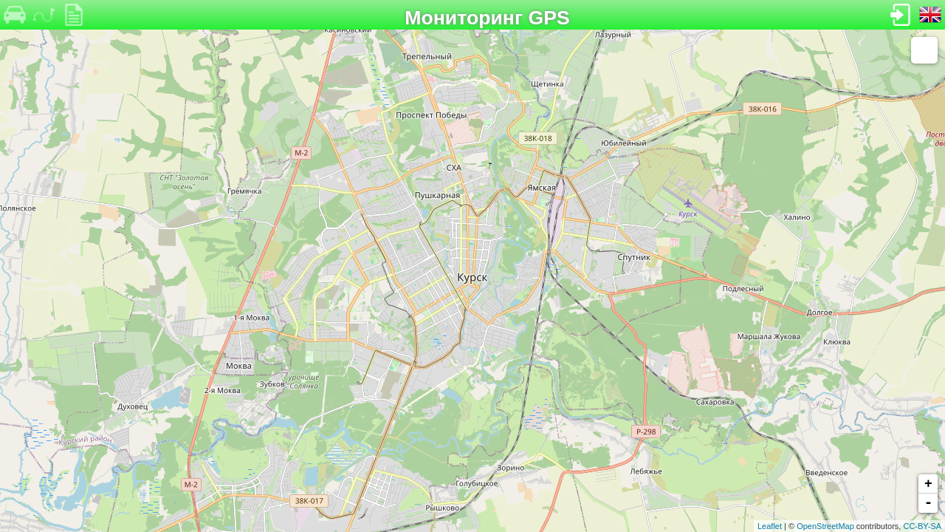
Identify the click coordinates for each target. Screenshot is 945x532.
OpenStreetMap (825, 526)
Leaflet (769, 526)
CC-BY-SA (922, 526)
